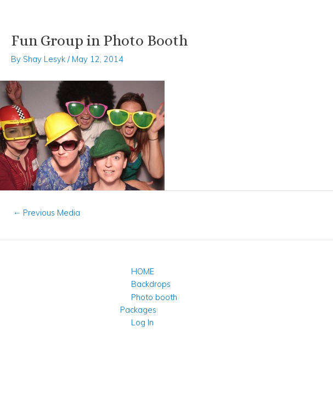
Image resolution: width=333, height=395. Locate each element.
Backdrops (151, 284)
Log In (142, 322)
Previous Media (47, 212)
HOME (142, 271)
